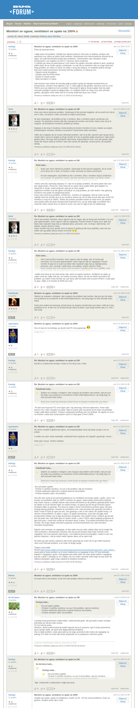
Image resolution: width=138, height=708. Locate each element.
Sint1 (11, 109)
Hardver (27, 24)
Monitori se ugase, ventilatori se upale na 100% (56, 46)
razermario (13, 324)
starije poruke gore (123, 42)
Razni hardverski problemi (46, 24)
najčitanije (100, 24)
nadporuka (124, 210)
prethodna (11, 42)
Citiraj (122, 53)
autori (120, 24)
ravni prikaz (107, 42)
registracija (78, 24)
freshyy (12, 46)
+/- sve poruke (93, 42)
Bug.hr (9, 24)
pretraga (128, 24)
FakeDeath (13, 293)
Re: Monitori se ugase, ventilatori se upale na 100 (57, 109)
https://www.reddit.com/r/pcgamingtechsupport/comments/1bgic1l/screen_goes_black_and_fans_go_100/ (85, 550)
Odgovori (123, 50)
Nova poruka (124, 31)
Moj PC (11, 317)
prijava (68, 24)
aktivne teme (89, 24)
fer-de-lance (14, 597)
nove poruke (111, 24)
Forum (18, 24)
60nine (11, 575)
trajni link (125, 103)
